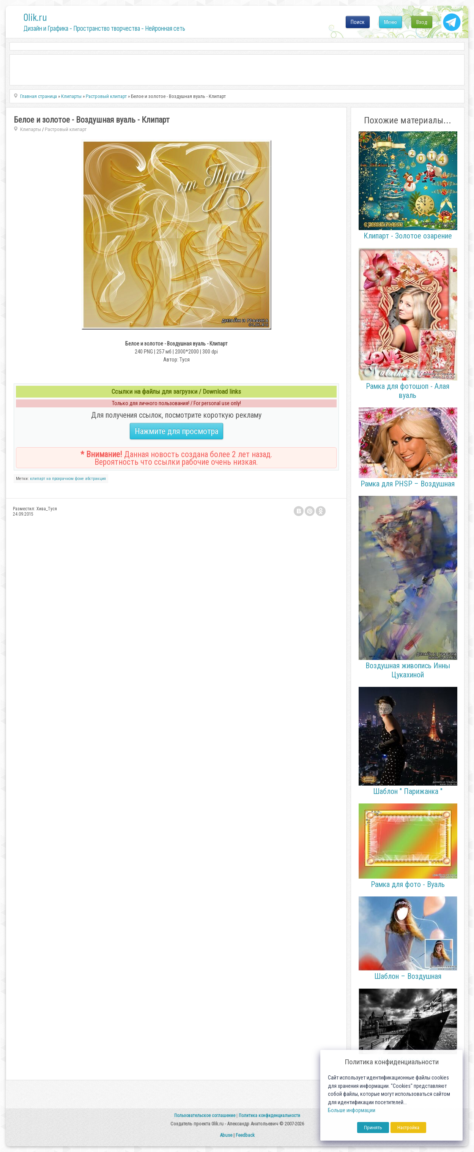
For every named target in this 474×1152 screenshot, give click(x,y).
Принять (373, 1127)
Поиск (358, 22)
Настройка (408, 1127)
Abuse (226, 1135)
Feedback (245, 1135)
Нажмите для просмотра (176, 431)
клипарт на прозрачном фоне (57, 478)
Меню (390, 22)
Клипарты (30, 129)
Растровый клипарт (66, 129)
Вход (421, 22)
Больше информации (351, 1110)
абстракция (95, 478)
